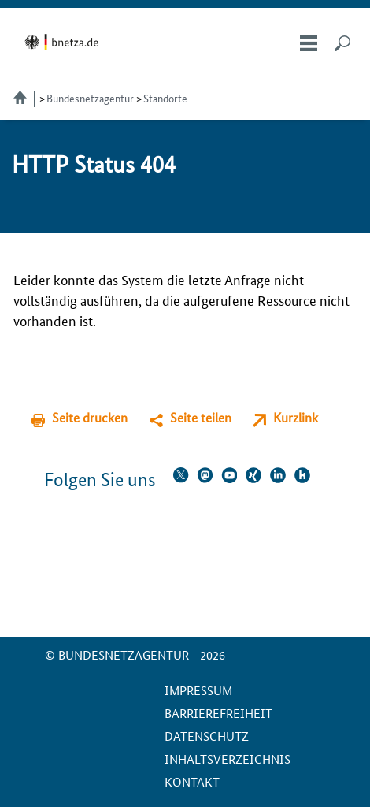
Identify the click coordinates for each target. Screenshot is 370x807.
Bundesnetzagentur (90, 98)
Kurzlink (295, 417)
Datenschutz (207, 735)
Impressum (198, 690)
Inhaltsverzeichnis (227, 758)
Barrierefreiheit (218, 713)
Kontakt (192, 781)
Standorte (165, 98)
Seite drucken (90, 417)
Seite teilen (200, 417)
